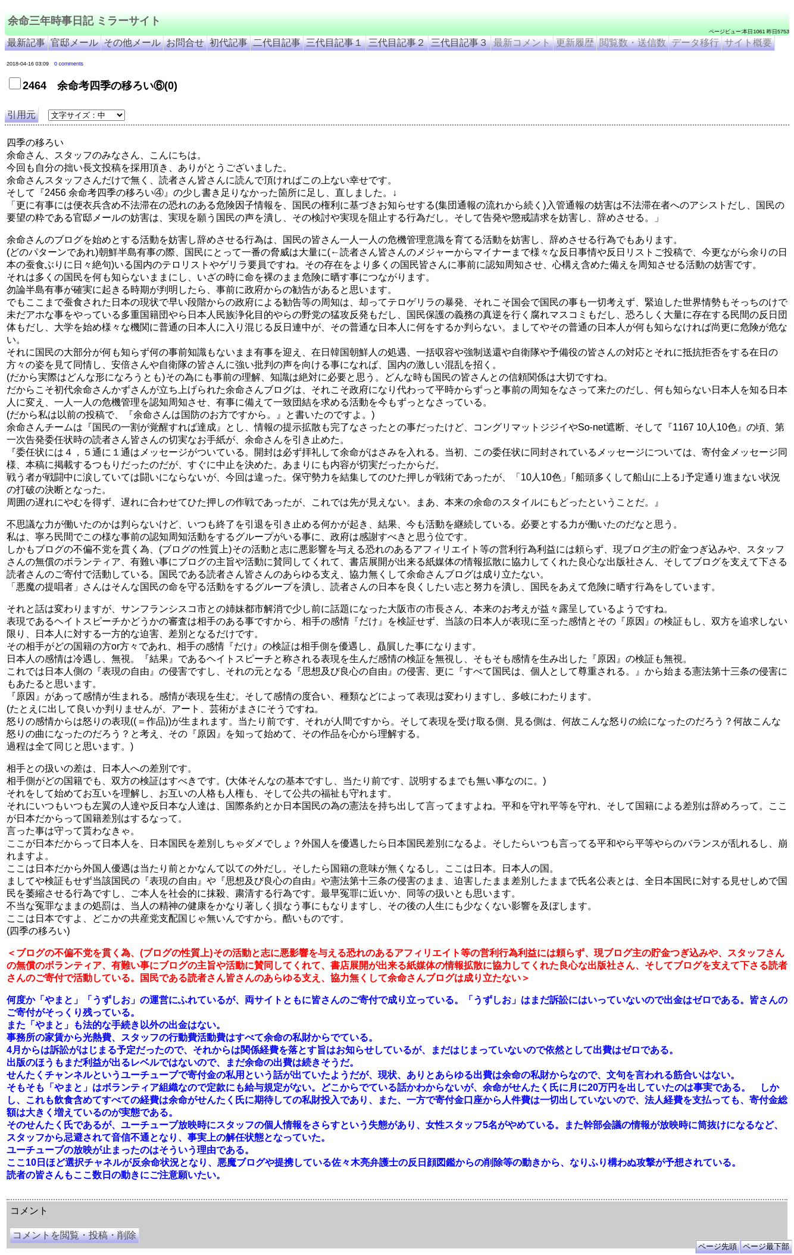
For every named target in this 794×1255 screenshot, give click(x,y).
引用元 (21, 115)
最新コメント (522, 43)
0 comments (68, 64)
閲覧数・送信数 (632, 43)
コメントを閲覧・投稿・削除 (74, 1235)
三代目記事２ (397, 43)
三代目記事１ (334, 43)
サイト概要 (748, 43)
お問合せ (185, 43)
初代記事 (229, 43)
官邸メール (74, 43)
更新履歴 (575, 43)
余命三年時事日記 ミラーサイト (84, 21)
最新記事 (26, 43)
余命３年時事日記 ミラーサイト (127, 1195)
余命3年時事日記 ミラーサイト (206, 1195)
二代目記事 (277, 43)
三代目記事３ (459, 43)
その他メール (132, 43)
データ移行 (695, 43)
